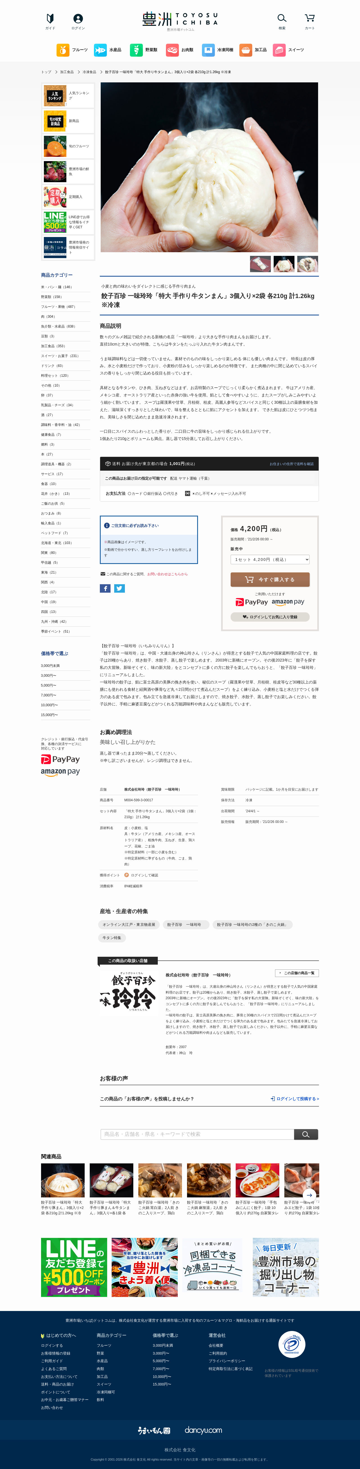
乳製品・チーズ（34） (58, 405)
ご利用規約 (218, 1353)
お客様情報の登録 (55, 1353)
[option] (65, 1189)
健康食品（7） (52, 435)
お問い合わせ (52, 1407)
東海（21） (49, 572)
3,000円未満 (50, 666)
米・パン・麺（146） (57, 287)
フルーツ (72, 50)
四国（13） (49, 612)
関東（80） (49, 553)
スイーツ (288, 50)
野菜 (100, 1353)
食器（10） (49, 484)
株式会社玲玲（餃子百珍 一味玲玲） (153, 789)
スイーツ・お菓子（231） (60, 356)
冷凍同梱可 (106, 1392)
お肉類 (179, 50)
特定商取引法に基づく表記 (231, 1369)
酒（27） (48, 415)
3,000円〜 (48, 676)
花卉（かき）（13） (56, 494)
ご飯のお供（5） (54, 504)
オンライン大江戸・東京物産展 (129, 924)
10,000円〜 (49, 705)
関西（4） (49, 582)
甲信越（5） (50, 563)
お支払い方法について (59, 1377)
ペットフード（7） (55, 533)
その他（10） (51, 385)
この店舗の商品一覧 (299, 973)
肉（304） (49, 317)
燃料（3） (49, 444)
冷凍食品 (89, 72)
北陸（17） (49, 592)
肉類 (100, 1369)
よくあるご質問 (54, 1369)
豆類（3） (49, 336)
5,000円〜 (48, 685)
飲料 (100, 1400)
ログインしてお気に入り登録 (270, 617)
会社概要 (216, 1345)
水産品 (107, 50)
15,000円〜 (49, 715)
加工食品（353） (54, 346)
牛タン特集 (112, 938)
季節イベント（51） (56, 631)
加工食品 (67, 72)
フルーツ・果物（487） (59, 307)
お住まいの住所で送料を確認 (292, 464)
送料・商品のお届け (57, 1384)
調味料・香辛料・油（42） (61, 425)
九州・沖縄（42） (54, 622)
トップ (46, 72)
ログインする (52, 1345)
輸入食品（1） (52, 523)
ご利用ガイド (52, 1361)
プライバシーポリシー (227, 1361)
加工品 (253, 50)
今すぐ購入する (270, 579)
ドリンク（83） (53, 366)
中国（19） (49, 602)
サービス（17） (53, 474)
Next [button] (309, 1195)
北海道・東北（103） (57, 543)
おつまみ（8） (52, 513)
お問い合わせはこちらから (167, 574)
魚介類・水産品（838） (59, 326)
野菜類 (143, 50)
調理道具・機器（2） (57, 464)
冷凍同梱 (217, 50)
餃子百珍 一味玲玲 (186, 924)
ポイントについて (55, 1392)
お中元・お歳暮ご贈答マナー (65, 1400)
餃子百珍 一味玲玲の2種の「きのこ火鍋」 (252, 924)
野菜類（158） (52, 297)
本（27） (48, 454)
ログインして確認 (144, 875)
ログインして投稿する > (297, 1099)
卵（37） (48, 395)
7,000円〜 (48, 695)
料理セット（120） (55, 376)
